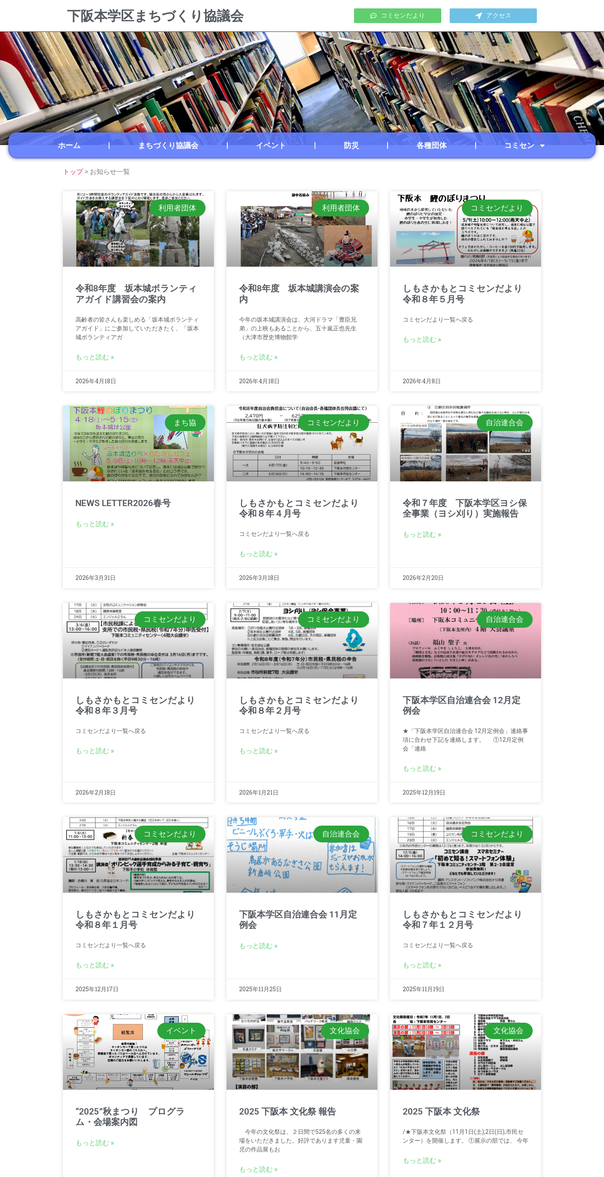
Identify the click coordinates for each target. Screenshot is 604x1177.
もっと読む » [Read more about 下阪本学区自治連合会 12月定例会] (422, 768)
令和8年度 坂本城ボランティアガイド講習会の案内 (136, 293)
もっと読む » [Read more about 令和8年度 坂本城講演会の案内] (258, 357)
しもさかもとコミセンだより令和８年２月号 (299, 705)
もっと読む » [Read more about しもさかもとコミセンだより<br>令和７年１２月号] (422, 965)
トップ (73, 172)
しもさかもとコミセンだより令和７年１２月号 (463, 919)
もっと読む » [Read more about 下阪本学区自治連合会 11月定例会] (258, 946)
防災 (351, 145)
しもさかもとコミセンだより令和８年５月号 (463, 293)
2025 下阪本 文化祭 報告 (287, 1112)
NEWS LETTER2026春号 (123, 503)
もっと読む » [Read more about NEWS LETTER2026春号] (95, 524)
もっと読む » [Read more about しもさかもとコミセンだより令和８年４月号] (258, 554)
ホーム (69, 145)
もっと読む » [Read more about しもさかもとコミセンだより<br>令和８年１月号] (95, 965)
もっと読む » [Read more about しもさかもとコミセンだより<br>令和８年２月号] (258, 751)
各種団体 (432, 145)
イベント (271, 145)
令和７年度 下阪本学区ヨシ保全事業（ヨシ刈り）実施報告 (465, 508)
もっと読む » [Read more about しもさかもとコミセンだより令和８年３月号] (95, 751)
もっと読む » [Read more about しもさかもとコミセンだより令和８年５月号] (422, 339)
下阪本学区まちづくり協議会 (155, 16)
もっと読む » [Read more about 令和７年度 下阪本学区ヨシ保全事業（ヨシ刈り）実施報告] (422, 534)
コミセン (525, 145)
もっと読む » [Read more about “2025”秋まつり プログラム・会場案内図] (95, 1143)
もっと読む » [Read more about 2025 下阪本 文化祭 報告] (258, 1169)
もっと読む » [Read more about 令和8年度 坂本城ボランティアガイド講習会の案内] (95, 357)
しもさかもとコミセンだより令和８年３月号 (135, 705)
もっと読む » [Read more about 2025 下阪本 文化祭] (422, 1160)
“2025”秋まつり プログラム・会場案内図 (130, 1117)
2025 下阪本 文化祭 (441, 1112)
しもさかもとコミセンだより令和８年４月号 (299, 508)
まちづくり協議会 (168, 145)
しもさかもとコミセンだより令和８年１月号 (135, 919)
